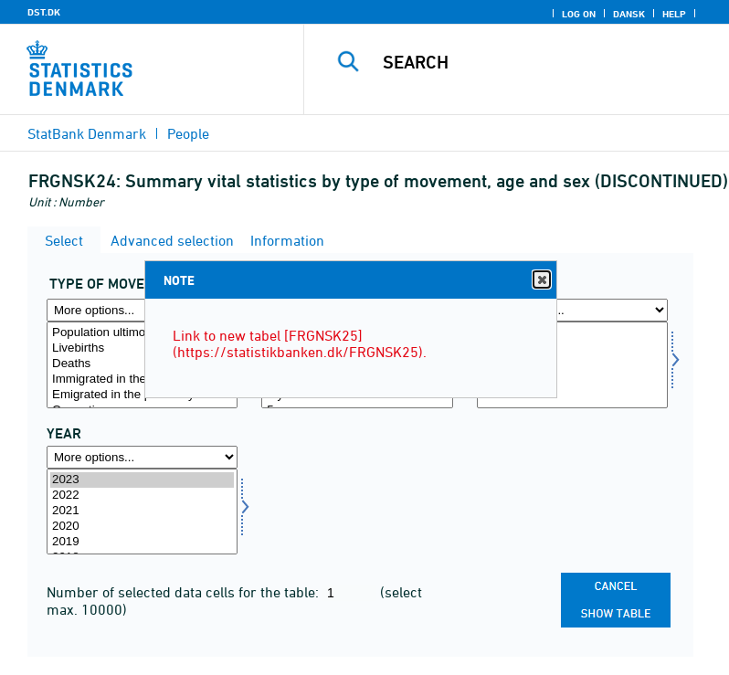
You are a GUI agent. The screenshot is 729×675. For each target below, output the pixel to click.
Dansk (629, 13)
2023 (142, 480)
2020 (142, 526)
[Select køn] (572, 365)
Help (674, 13)
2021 (142, 511)
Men (572, 333)
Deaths (142, 364)
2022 (142, 495)
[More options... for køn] (572, 310)
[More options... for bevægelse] (142, 310)
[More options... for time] (142, 457)
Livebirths (142, 348)
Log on (579, 13)
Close (541, 280)
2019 (142, 542)
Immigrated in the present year (142, 379)
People (188, 133)
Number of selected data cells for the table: (184, 592)
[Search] (543, 62)
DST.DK (43, 11)
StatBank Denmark (86, 133)
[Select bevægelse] (142, 365)
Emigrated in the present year (142, 395)
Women (572, 348)
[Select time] (142, 512)
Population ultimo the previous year (142, 333)
